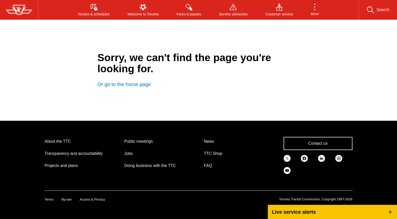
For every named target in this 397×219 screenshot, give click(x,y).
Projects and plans (61, 165)
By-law (66, 199)
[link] (287, 158)
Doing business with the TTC (150, 165)
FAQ (208, 165)
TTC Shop (213, 153)
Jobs (128, 153)
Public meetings (138, 141)
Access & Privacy (92, 199)
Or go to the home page (124, 84)
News (209, 141)
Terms (49, 199)
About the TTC (58, 141)
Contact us (318, 143)
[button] (315, 10)
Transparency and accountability (74, 153)
